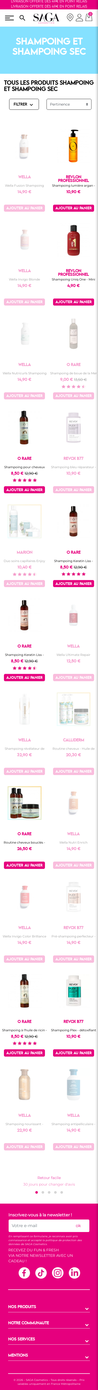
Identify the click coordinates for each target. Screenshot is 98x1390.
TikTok (40, 1272)
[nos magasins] (70, 18)
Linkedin (74, 1272)
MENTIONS (18, 1355)
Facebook (24, 1272)
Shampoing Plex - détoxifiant (73, 1030)
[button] (36, 1192)
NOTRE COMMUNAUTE (28, 1323)
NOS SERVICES (21, 1339)
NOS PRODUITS (22, 1307)
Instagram (57, 1272)
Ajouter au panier (24, 208)
